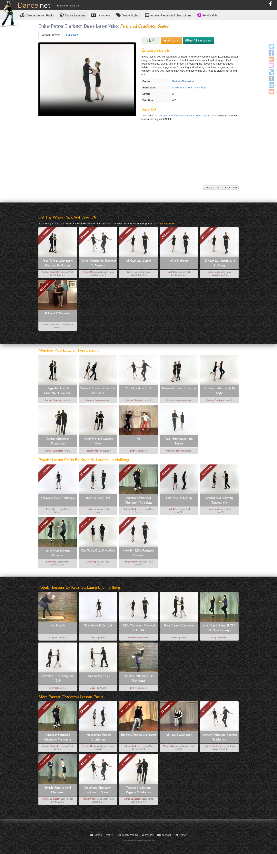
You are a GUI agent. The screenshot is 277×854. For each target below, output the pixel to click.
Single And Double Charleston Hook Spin (57, 391)
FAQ (110, 834)
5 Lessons (45, 470)
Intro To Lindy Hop (98, 498)
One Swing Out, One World (98, 551)
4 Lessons (45, 233)
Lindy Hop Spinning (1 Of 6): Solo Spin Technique (219, 628)
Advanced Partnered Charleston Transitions (138, 500)
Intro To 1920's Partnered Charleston (138, 553)
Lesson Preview (51, 34)
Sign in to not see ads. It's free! (220, 187)
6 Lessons (126, 470)
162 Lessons (207, 233)
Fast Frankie (57, 626)
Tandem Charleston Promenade (57, 441)
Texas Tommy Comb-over (179, 626)
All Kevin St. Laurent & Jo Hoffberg (219, 263)
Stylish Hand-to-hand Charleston (58, 790)
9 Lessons (85, 523)
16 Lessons (86, 233)
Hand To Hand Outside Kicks (98, 441)
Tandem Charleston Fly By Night (219, 391)
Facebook (164, 834)
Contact (96, 834)
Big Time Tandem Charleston (138, 735)
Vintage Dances (132, 562)
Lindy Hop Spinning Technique (57, 553)
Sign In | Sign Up (68, 5)
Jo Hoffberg (199, 87)
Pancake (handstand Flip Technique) (138, 678)
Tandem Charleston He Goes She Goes (98, 391)
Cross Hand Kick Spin (138, 389)
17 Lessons (86, 470)
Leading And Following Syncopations (219, 500)
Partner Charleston (183, 81)
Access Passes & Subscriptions (168, 15)
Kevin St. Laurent (182, 87)
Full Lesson (72, 34)
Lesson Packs (37, 15)
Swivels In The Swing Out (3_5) (58, 678)
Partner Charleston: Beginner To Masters (98, 263)
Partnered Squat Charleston (179, 389)
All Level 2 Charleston (57, 314)
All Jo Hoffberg (179, 261)
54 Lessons (45, 286)
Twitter (181, 834)
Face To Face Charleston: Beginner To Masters (58, 263)
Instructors (100, 15)
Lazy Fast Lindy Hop (179, 498)
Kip (138, 439)
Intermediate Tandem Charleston (98, 737)
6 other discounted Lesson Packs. (184, 115)
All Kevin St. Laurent (138, 261)
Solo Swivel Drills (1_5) (98, 626)
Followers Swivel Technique (57, 498)
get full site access (198, 40)
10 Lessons (126, 523)
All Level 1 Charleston (179, 735)
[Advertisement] (138, 157)
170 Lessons (166, 233)
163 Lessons (126, 233)
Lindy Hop (132, 272)
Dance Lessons (72, 15)
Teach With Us (128, 834)
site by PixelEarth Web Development (138, 840)
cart (171, 40)
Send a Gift (207, 15)
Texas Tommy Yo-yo (98, 676)
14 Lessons (126, 708)
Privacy (147, 834)
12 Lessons (167, 708)
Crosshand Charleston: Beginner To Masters (98, 790)
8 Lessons (166, 470)
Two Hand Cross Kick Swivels (179, 441)
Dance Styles (127, 15)
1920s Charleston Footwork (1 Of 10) (138, 628)
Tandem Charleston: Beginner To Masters (138, 790)
